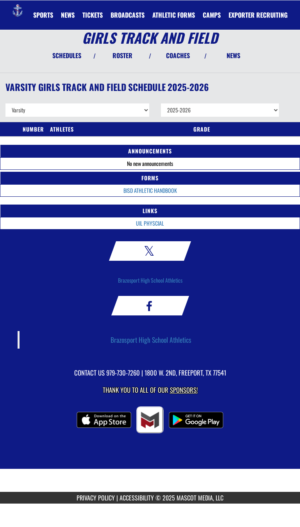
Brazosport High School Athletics (150, 280)
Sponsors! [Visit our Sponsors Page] (184, 390)
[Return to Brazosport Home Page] (17, 10)
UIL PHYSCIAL (150, 223)
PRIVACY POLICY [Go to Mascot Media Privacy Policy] (96, 497)
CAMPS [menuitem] (212, 15)
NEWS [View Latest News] (233, 55)
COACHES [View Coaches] (178, 55)
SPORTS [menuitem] (43, 15)
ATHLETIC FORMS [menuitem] (173, 15)
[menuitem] (68, 14)
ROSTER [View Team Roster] (122, 55)
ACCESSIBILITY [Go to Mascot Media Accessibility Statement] (137, 497)
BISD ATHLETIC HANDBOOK (150, 190)
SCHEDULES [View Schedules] (66, 55)
